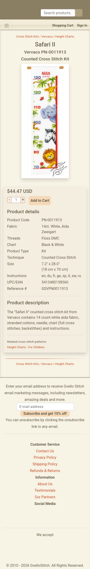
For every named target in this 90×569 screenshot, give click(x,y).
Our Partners (45, 497)
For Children (36, 347)
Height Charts (17, 347)
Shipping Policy (45, 464)
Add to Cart (39, 200)
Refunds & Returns (45, 471)
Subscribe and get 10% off (44, 413)
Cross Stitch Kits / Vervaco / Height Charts (45, 36)
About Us (45, 484)
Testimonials (45, 490)
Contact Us (45, 451)
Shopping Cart (63, 25)
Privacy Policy (45, 457)
